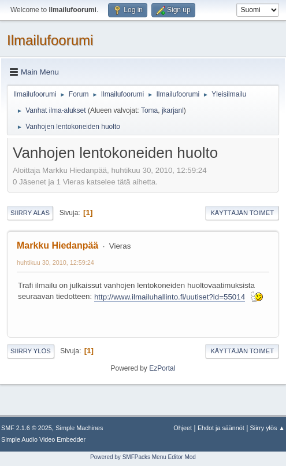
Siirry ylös (30, 350)
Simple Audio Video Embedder (43, 439)
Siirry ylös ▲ (267, 427)
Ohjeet (182, 427)
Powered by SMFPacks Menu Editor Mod (143, 457)
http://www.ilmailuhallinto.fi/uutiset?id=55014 (169, 297)
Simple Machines (79, 427)
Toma (149, 110)
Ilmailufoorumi (50, 40)
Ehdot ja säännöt (221, 427)
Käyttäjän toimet (242, 212)
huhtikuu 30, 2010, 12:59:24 (55, 262)
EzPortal (162, 368)
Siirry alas (30, 212)
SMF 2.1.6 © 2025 (26, 427)
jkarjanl (173, 110)
